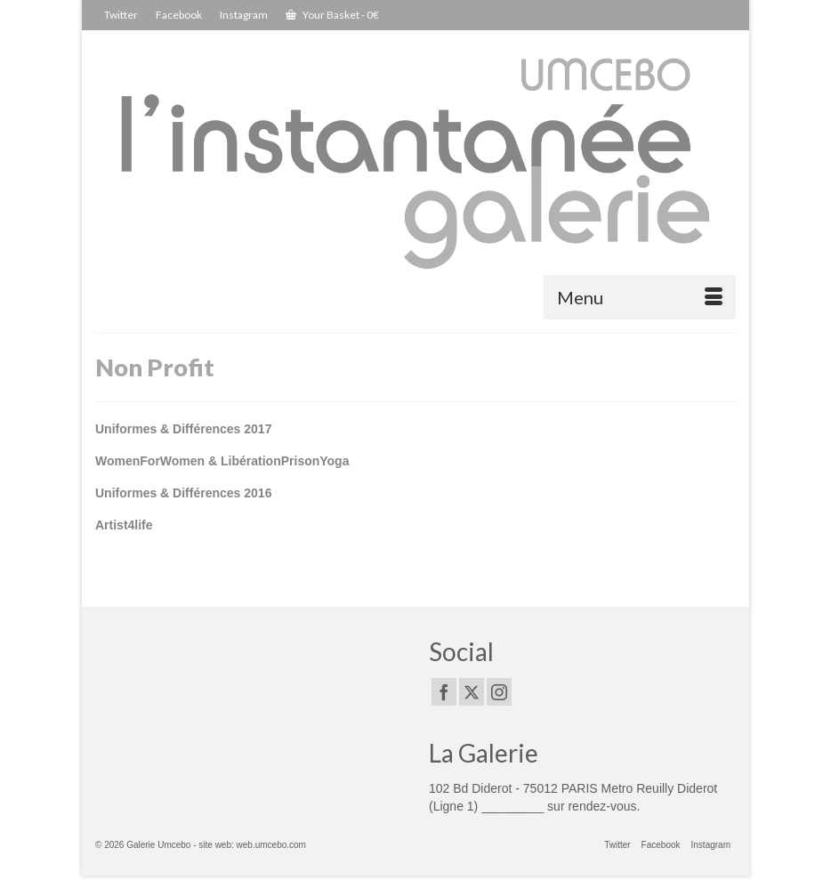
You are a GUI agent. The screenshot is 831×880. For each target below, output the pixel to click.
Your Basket (332, 14)
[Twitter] (471, 692)
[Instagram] (499, 692)
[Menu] (640, 297)
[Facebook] (444, 692)
